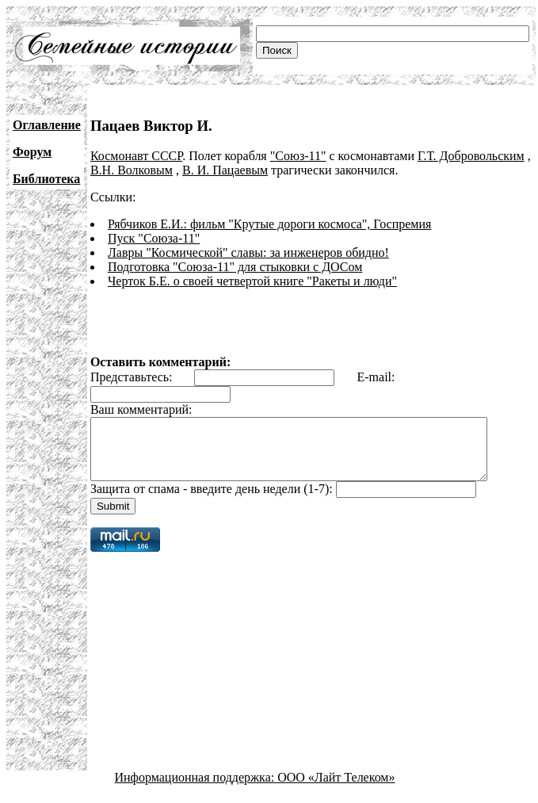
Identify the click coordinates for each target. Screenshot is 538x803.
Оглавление (47, 125)
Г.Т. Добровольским (471, 156)
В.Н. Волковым (131, 170)
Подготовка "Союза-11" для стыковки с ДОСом (235, 266)
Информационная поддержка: (196, 789)
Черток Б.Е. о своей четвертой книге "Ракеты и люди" (252, 281)
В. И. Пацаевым (225, 170)
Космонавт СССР (136, 156)
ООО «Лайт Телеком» (336, 789)
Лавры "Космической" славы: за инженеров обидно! (248, 252)
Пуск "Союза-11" (154, 238)
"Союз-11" (298, 156)
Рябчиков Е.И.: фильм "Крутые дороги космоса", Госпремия (269, 224)
